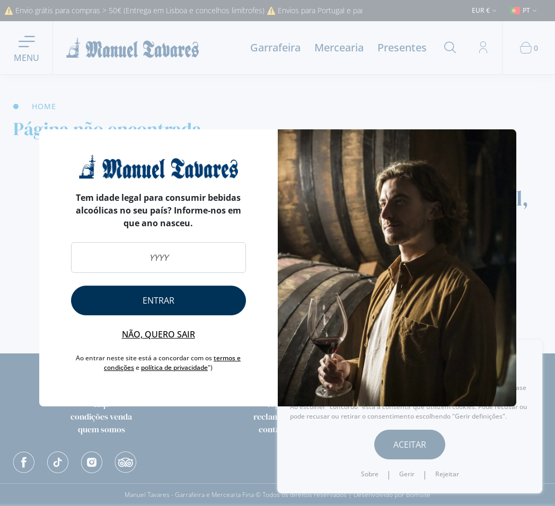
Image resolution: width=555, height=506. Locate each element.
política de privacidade (174, 367)
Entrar (158, 300)
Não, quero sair (158, 334)
